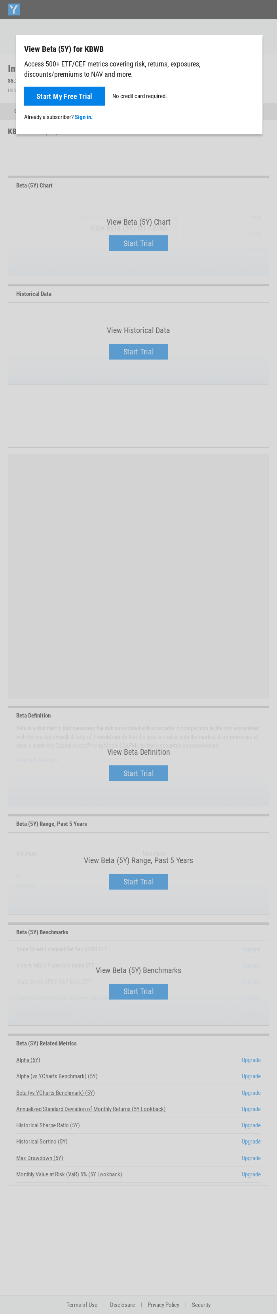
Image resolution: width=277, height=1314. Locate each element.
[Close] (252, 48)
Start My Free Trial (64, 96)
